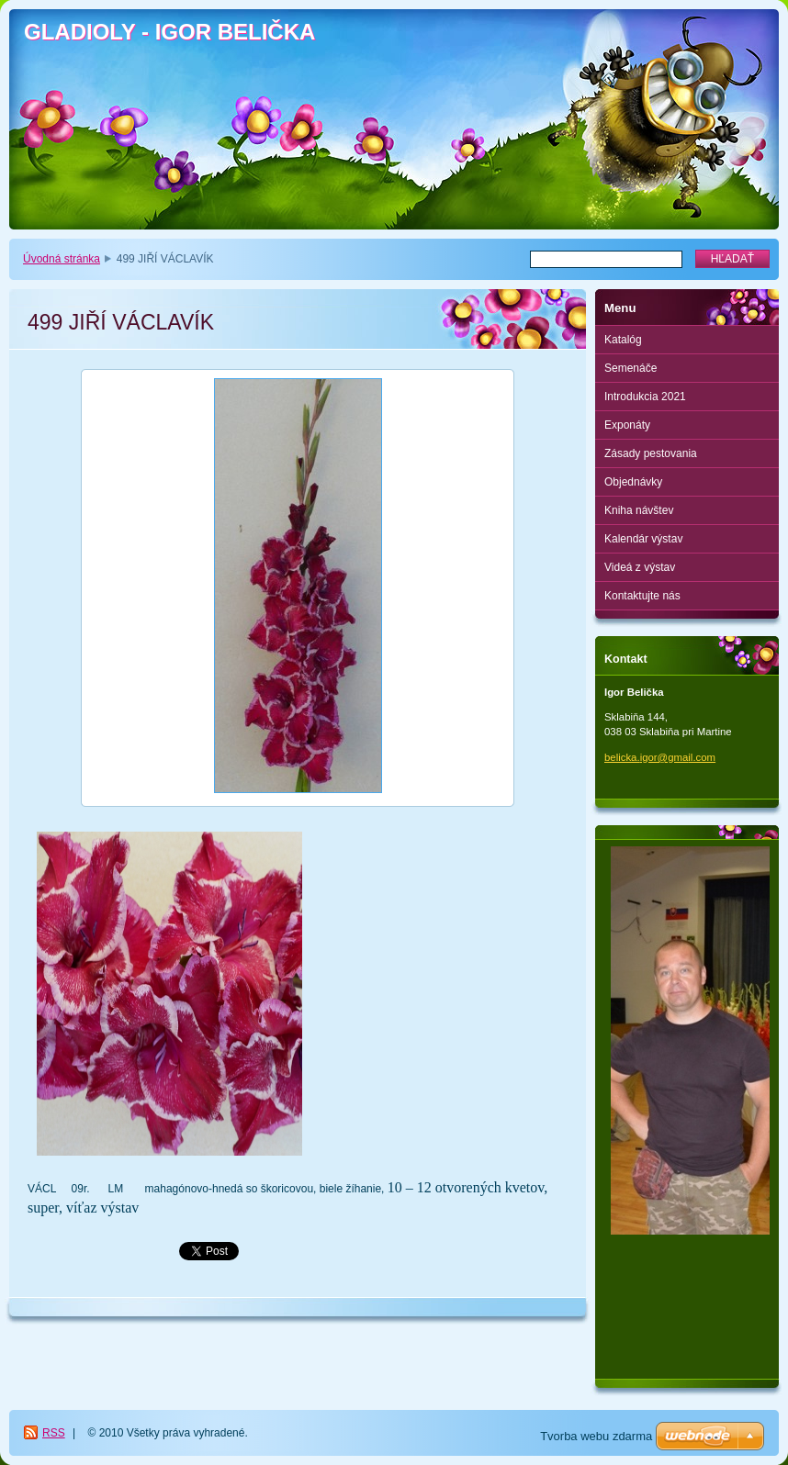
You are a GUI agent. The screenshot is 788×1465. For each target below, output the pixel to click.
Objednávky (633, 481)
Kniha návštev (638, 510)
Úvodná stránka (61, 258)
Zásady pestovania (650, 453)
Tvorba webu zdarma (596, 1436)
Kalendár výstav (643, 538)
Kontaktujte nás (642, 595)
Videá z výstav (639, 567)
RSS (53, 1432)
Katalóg (623, 339)
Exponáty (627, 425)
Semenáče (630, 368)
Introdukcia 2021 (645, 396)
